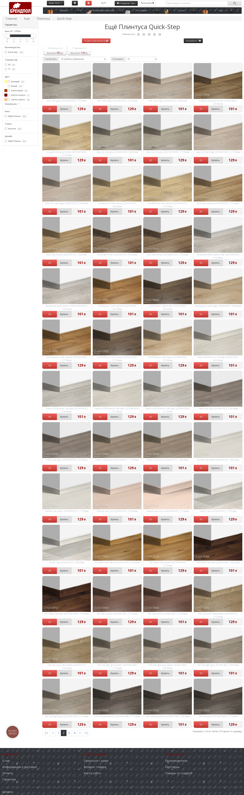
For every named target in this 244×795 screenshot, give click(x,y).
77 (10, 69)
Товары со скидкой (178, 773)
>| (86, 733)
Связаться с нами (96, 761)
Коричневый (18, 90)
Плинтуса (43, 18)
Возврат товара (95, 767)
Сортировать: (51, 59)
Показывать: (118, 59)
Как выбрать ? (193, 40)
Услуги (181, 10)
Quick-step (14, 52)
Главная (11, 18)
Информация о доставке (19, 767)
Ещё (221, 10)
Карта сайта (92, 773)
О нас (6, 761)
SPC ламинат (141, 10)
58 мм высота (55, 48)
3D (49, 108)
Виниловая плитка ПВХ (104, 10)
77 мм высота (79, 48)
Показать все (12, 103)
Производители (176, 761)
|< (46, 733)
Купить (64, 108)
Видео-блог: (55, 3)
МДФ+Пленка (16, 116)
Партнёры (172, 767)
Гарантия (9, 779)
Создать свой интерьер (96, 40)
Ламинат (64, 10)
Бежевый (16, 81)
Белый (15, 86)
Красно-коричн (19, 95)
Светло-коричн (19, 99)
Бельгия (13, 128)
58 (10, 64)
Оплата (7, 773)
